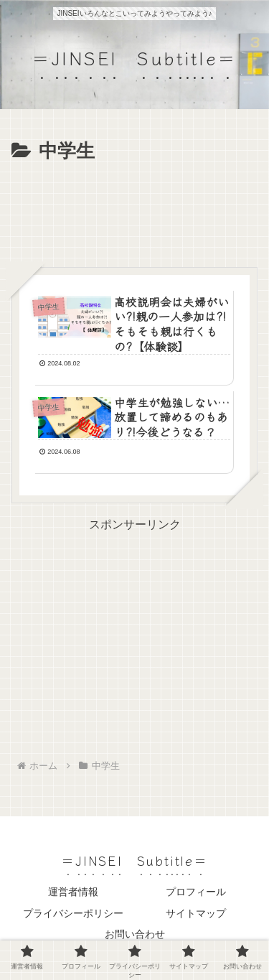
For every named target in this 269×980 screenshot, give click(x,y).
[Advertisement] (134, 211)
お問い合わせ (135, 934)
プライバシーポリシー (73, 913)
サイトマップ (196, 913)
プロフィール (196, 891)
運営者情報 (73, 891)
